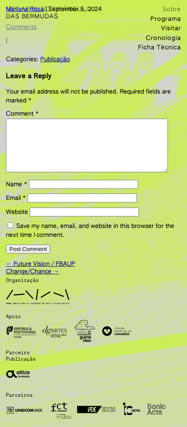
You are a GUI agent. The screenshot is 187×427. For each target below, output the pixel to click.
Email (16, 207)
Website (17, 221)
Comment (22, 112)
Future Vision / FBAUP (40, 270)
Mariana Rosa (25, 9)
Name (16, 193)
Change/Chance (32, 278)
